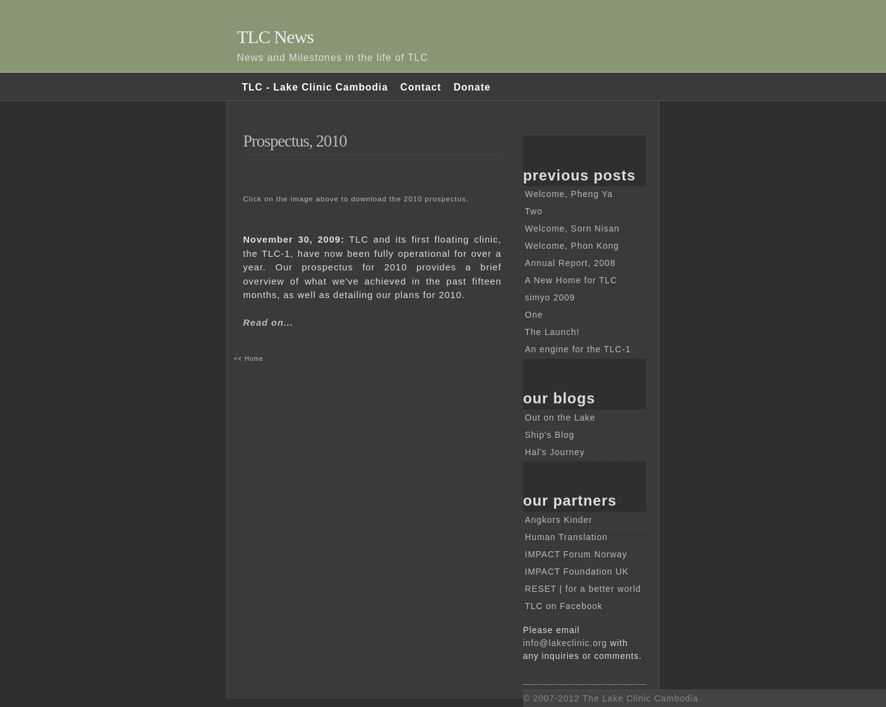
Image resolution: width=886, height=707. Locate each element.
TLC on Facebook (563, 606)
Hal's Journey (555, 452)
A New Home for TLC (571, 280)
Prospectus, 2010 (295, 141)
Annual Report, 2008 (570, 263)
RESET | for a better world (583, 589)
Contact (421, 87)
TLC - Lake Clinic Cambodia (315, 87)
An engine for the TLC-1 (578, 349)
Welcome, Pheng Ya (569, 194)
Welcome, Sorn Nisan (572, 228)
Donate (471, 87)
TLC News (275, 36)
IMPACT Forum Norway (576, 554)
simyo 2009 (550, 297)
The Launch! (552, 332)
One (534, 315)
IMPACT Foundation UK (577, 571)
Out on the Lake (560, 417)
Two (534, 211)
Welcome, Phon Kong (572, 246)
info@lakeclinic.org (565, 643)
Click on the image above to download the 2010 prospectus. (356, 199)
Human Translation (566, 537)
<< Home (248, 358)
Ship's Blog (550, 435)
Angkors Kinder (559, 520)
